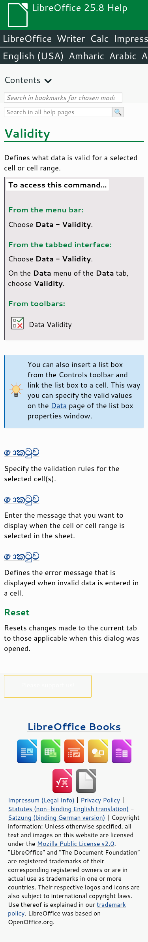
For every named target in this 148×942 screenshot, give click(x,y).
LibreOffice (27, 38)
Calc (99, 38)
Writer (70, 38)
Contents (22, 80)
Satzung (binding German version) (56, 817)
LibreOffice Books (74, 726)
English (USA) (33, 55)
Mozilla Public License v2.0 (75, 843)
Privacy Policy (100, 800)
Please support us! (48, 684)
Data (59, 405)
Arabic (123, 55)
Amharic (86, 55)
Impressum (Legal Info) (41, 800)
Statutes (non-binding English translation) (68, 808)
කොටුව (21, 452)
